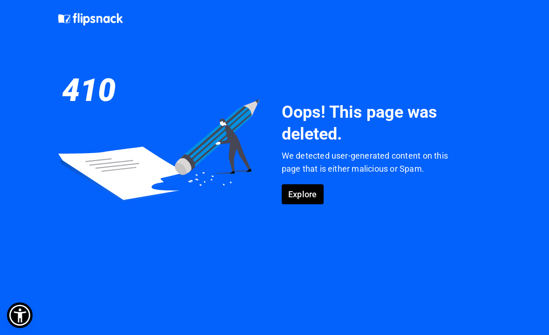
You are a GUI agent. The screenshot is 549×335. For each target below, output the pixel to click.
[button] (19, 315)
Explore (302, 194)
